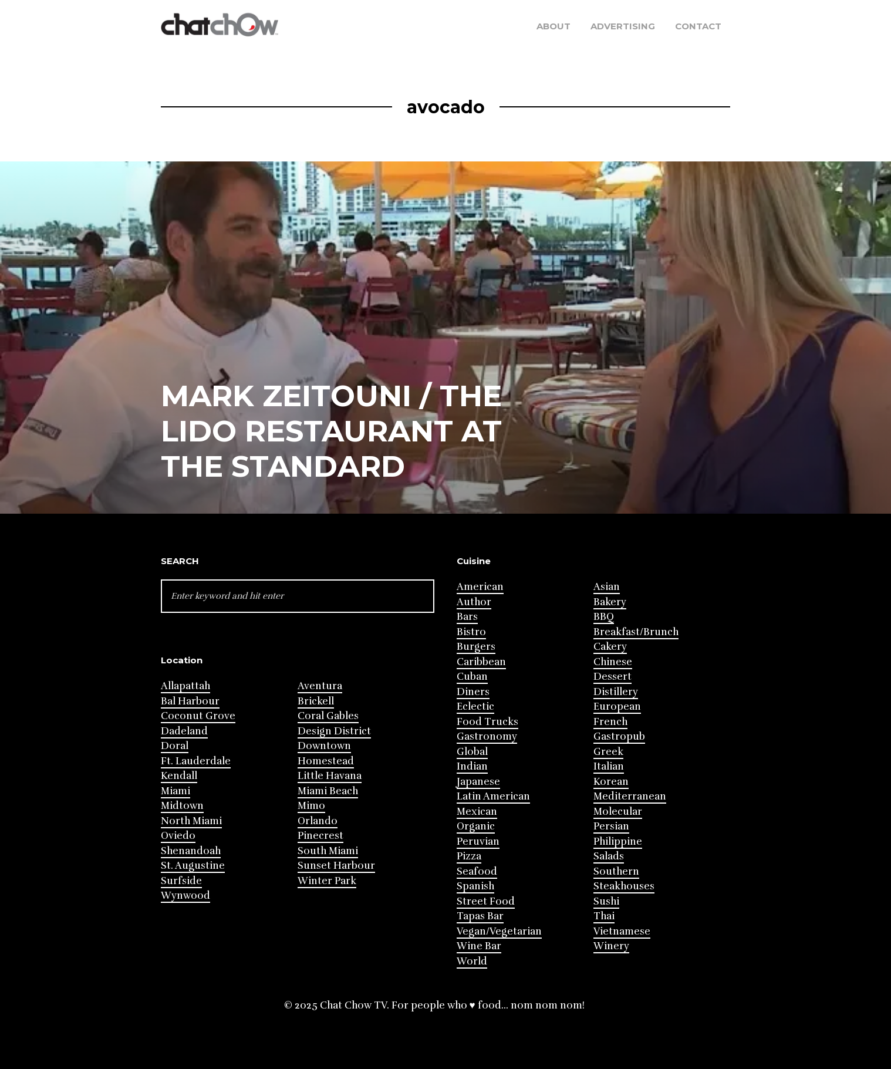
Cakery (610, 646)
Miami (175, 791)
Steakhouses (623, 886)
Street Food (486, 901)
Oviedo (178, 835)
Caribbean (481, 662)
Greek (608, 752)
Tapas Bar (480, 916)
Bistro (471, 632)
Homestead (326, 761)
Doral (174, 746)
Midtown (182, 806)
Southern (616, 871)
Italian (608, 766)
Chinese (612, 662)
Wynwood (185, 895)
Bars (467, 617)
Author (474, 602)
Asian (606, 587)
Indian (472, 766)
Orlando (318, 821)
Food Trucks (487, 722)
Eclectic (475, 706)
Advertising (622, 26)
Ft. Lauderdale (196, 761)
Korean (611, 781)
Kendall (179, 776)
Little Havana (330, 776)
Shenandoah (191, 851)
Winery (611, 946)
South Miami (328, 851)
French (610, 722)
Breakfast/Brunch (636, 632)
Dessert (612, 676)
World (472, 961)
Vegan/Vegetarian (499, 931)
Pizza (469, 856)
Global (472, 752)
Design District (334, 731)
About (553, 26)
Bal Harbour (190, 701)
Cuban (472, 676)
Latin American (493, 796)
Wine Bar (479, 946)
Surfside (181, 881)
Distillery (615, 692)
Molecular (617, 811)
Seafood (477, 871)
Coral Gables (328, 716)
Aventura (320, 686)
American (480, 587)
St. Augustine (193, 865)
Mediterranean (629, 796)
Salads (608, 856)
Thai (604, 916)
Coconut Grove (198, 716)
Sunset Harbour (336, 865)
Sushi (606, 901)
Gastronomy (487, 736)
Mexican (477, 811)
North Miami (191, 821)
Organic (476, 826)
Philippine (617, 841)
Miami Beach (328, 791)
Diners (473, 692)
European (617, 706)
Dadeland (184, 731)
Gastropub (619, 736)
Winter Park (327, 881)
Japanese (478, 781)
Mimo (311, 806)
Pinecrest (320, 835)
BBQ (603, 617)
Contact (698, 26)
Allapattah (185, 686)
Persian (611, 826)
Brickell (316, 701)
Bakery (609, 602)
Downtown (324, 746)
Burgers (476, 646)
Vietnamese (621, 931)
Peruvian (478, 841)
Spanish (475, 886)
